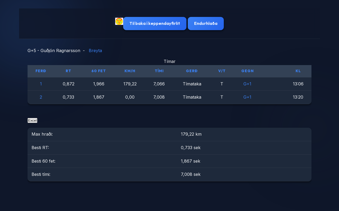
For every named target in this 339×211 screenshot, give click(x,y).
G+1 (247, 83)
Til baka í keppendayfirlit (155, 23)
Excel (32, 120)
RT (68, 70)
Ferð (40, 70)
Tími (159, 70)
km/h (129, 70)
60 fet (98, 70)
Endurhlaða (205, 23)
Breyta (95, 50)
